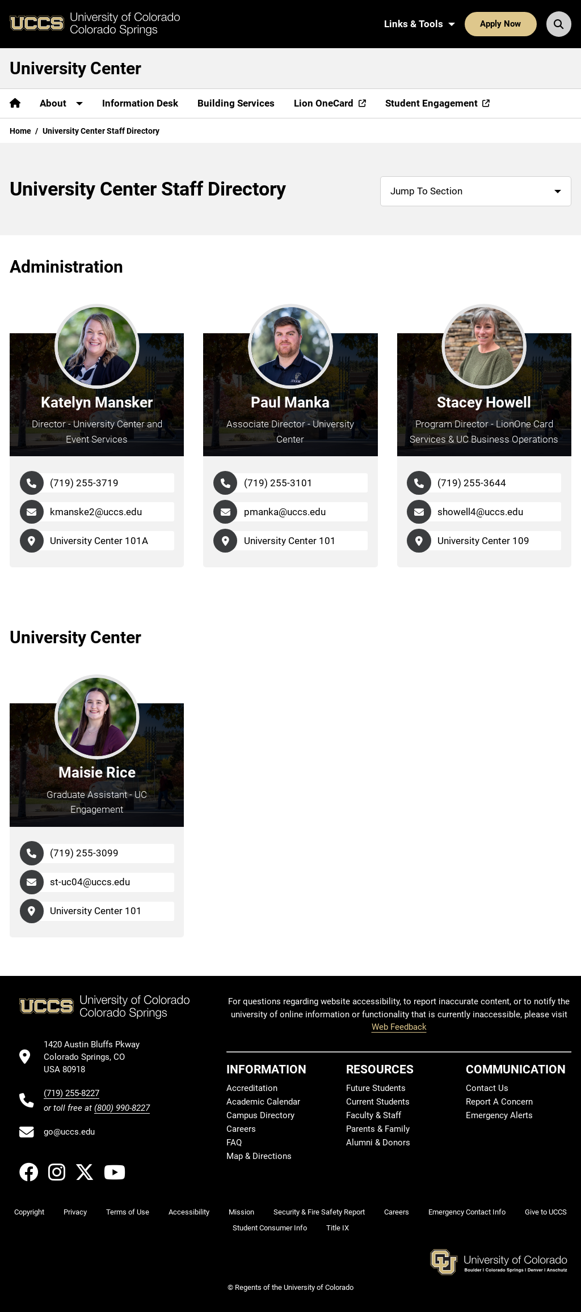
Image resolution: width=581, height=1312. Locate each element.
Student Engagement (431, 103)
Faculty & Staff (373, 1115)
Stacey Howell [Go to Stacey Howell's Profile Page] (484, 402)
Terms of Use (127, 1212)
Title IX (337, 1228)
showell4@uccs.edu (480, 511)
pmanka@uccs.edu (285, 511)
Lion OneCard (323, 103)
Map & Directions (259, 1156)
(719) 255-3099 (84, 853)
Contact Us (487, 1088)
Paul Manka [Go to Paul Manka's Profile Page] (290, 402)
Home (20, 130)
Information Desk (140, 103)
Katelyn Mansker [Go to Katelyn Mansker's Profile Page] (97, 402)
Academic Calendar (263, 1102)
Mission (241, 1212)
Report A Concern (499, 1102)
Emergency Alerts (499, 1115)
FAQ (234, 1142)
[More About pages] (61, 103)
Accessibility (189, 1212)
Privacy (75, 1212)
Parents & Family (378, 1129)
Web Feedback (399, 1027)
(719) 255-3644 (471, 483)
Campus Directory (260, 1115)
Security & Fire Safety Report (319, 1212)
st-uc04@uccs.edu (90, 882)
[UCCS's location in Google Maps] (97, 1057)
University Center (75, 68)
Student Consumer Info (270, 1228)
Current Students (378, 1102)
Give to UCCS (546, 1212)
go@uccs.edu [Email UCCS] (69, 1132)
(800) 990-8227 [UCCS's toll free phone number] (122, 1108)
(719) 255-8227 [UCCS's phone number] (71, 1093)
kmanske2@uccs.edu (96, 511)
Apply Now (500, 24)
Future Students (376, 1088)
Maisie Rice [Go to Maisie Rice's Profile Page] (97, 772)
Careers (241, 1129)
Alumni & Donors (378, 1142)
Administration (66, 267)
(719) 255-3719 (84, 483)
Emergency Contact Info (467, 1212)
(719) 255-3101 (278, 483)
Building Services (236, 103)
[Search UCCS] (558, 23)
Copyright (29, 1212)
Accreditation (251, 1088)
